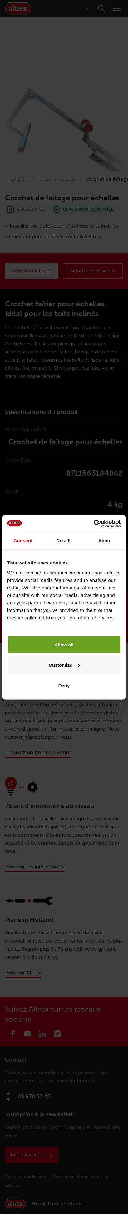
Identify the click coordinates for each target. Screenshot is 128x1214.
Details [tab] (64, 540)
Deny (64, 685)
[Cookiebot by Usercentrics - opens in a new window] (93, 523)
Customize (64, 665)
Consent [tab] (22, 540)
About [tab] (105, 540)
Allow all (64, 644)
